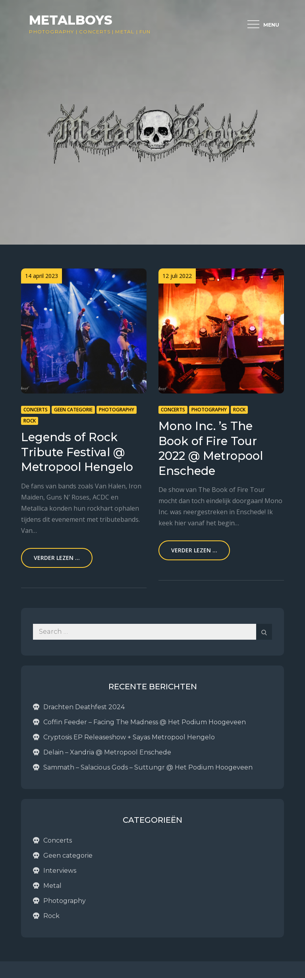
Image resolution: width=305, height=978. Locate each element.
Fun (145, 32)
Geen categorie (73, 409)
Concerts (94, 32)
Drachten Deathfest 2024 (84, 707)
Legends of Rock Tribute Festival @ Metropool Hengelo (77, 452)
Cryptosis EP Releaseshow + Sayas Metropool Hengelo (129, 737)
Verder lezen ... (57, 557)
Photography (51, 32)
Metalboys (70, 20)
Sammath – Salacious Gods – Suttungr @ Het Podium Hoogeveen (148, 767)
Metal (124, 32)
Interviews (59, 870)
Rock (29, 420)
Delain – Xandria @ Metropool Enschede (107, 752)
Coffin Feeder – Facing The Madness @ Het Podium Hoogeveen (144, 722)
